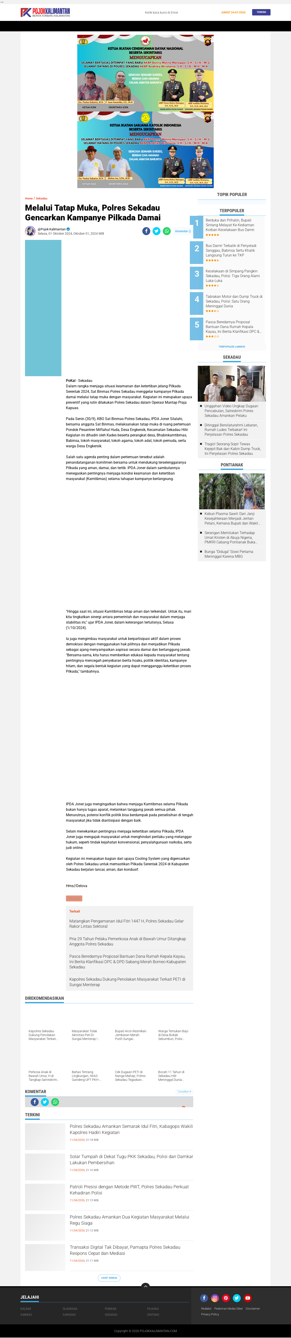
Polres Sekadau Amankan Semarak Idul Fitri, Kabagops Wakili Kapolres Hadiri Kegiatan (126, 1131)
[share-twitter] (157, 231)
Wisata (237, 26)
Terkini (260, 12)
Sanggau (69, 1315)
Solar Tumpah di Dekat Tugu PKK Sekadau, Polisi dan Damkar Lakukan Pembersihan (124, 1161)
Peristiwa (115, 26)
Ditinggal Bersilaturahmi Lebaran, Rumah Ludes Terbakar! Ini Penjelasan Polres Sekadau (231, 417)
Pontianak (77, 26)
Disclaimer (256, 1309)
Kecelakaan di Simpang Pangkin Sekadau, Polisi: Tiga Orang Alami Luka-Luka (237, 271)
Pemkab (221, 26)
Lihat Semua (109, 1278)
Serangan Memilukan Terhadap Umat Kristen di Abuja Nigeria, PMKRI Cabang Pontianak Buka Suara (230, 525)
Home (27, 26)
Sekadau (42, 26)
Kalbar (59, 26)
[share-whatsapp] (167, 231)
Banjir (189, 26)
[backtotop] (145, 1287)
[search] (180, 12)
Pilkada (153, 1309)
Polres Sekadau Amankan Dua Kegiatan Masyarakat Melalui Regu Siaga (120, 1222)
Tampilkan (184, 1092)
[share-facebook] (146, 231)
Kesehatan (171, 26)
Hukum (133, 26)
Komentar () (183, 231)
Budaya (205, 26)
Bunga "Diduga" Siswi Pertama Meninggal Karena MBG (229, 541)
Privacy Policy (211, 1315)
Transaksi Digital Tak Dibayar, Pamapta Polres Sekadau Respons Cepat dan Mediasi (128, 1252)
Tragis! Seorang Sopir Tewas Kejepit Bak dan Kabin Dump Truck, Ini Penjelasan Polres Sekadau (233, 436)
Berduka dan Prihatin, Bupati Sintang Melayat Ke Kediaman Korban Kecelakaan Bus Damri (238, 225)
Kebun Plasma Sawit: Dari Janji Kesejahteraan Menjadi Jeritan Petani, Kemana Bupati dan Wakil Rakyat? (231, 506)
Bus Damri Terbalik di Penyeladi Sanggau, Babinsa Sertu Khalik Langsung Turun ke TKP (237, 248)
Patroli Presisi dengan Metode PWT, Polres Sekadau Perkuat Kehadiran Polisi (124, 1192)
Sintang (97, 26)
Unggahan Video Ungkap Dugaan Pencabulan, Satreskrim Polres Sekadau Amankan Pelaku (231, 398)
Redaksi (206, 1309)
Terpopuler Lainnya (232, 334)
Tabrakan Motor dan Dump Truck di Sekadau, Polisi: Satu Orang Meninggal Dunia (237, 294)
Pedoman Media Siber (230, 1309)
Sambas (26, 1315)
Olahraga (150, 26)
